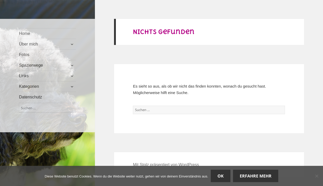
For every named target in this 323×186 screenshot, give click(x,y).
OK (220, 176)
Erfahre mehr (256, 176)
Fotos (24, 54)
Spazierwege (31, 65)
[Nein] (316, 176)
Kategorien (29, 86)
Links (23, 76)
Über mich (28, 44)
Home (24, 33)
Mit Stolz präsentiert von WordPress (166, 164)
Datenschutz (30, 97)
